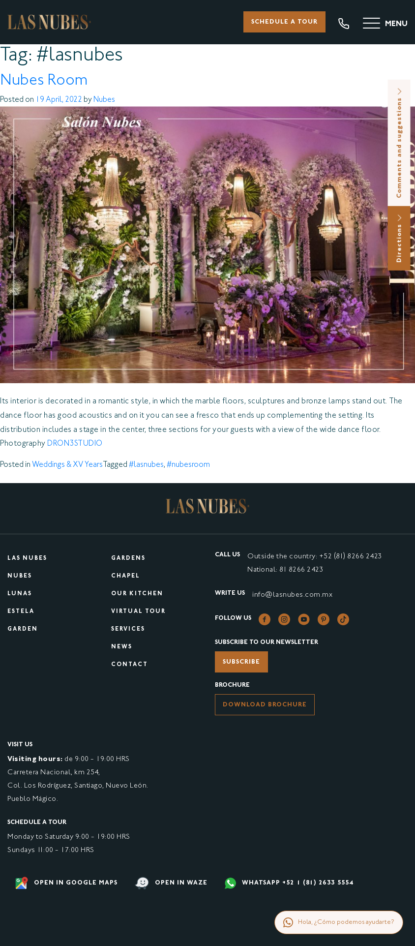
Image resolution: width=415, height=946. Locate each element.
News (121, 647)
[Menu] (385, 24)
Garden (22, 629)
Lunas (19, 594)
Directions (400, 238)
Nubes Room (44, 81)
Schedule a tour (284, 22)
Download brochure (265, 705)
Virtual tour (138, 611)
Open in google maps (66, 883)
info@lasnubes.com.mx (292, 595)
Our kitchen (137, 594)
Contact (129, 665)
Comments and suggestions (400, 143)
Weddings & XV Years (67, 465)
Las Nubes (27, 558)
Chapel (125, 576)
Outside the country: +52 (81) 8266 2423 (314, 556)
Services (128, 629)
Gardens (128, 558)
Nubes (104, 100)
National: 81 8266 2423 (285, 570)
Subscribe (241, 662)
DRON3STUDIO (75, 444)
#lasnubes (146, 465)
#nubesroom (188, 465)
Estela (20, 611)
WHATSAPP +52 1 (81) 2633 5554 (289, 883)
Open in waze (171, 883)
